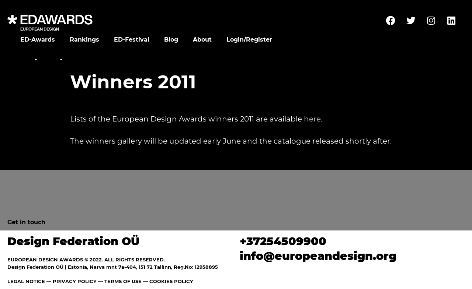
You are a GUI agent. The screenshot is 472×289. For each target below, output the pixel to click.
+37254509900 (283, 241)
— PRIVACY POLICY (71, 281)
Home (23, 59)
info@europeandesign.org (318, 256)
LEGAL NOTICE (26, 281)
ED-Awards (37, 39)
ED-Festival (131, 39)
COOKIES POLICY (171, 281)
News (48, 59)
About (202, 39)
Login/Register (249, 39)
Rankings (84, 39)
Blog (171, 39)
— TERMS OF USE (120, 281)
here (312, 118)
